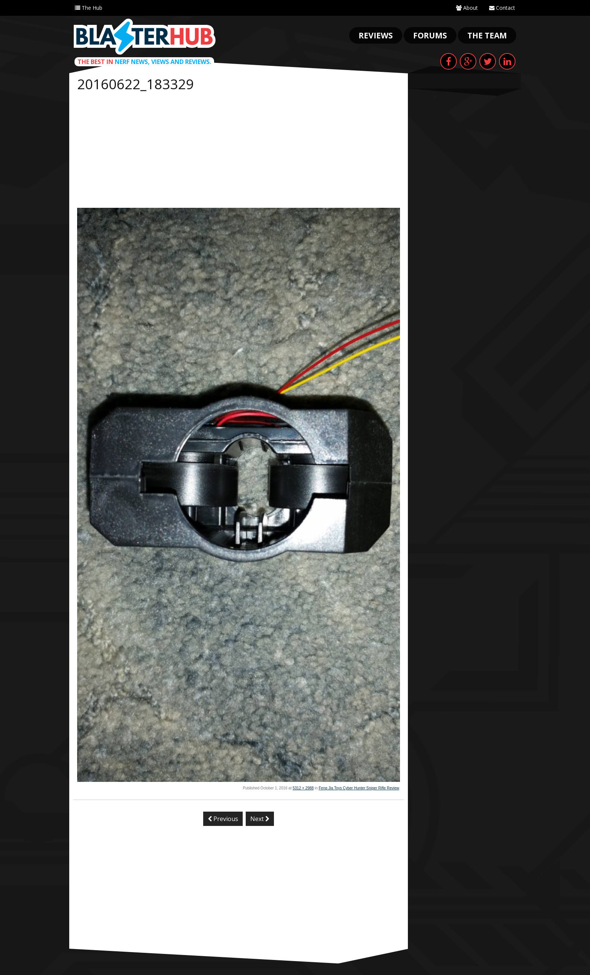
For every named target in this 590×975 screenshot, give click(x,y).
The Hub (88, 7)
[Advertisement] (238, 151)
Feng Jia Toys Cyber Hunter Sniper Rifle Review (359, 788)
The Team (487, 35)
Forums (430, 35)
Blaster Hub (144, 36)
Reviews (376, 35)
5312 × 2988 (303, 788)
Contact (502, 7)
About (467, 7)
